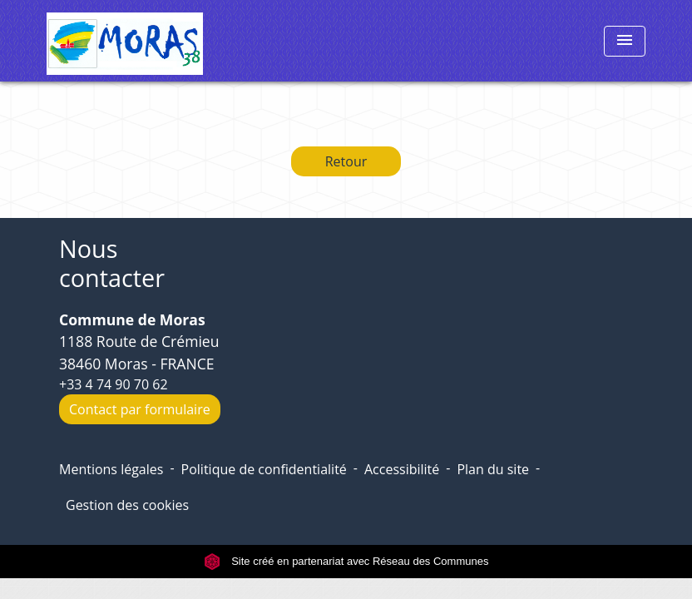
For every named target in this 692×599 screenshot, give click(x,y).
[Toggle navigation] (624, 41)
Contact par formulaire (139, 409)
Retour (346, 161)
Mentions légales (111, 469)
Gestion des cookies (127, 505)
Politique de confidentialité (264, 469)
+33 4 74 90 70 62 (113, 384)
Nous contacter (112, 263)
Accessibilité (401, 469)
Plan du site (493, 469)
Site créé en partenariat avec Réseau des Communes (346, 561)
